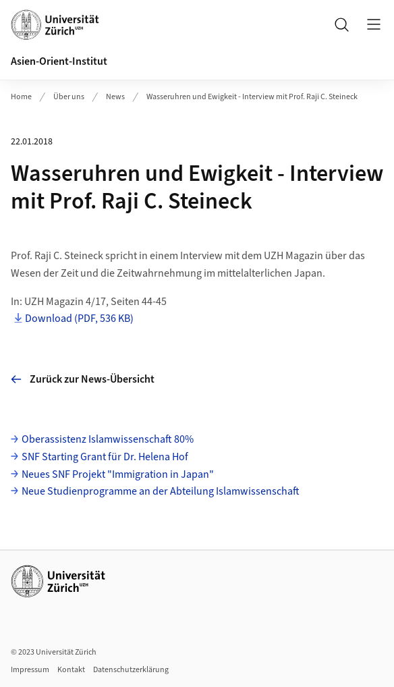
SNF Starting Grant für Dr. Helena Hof (105, 456)
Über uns (68, 97)
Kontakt (71, 670)
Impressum (30, 670)
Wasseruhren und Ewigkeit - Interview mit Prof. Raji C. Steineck (252, 97)
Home (21, 97)
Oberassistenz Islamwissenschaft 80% (108, 439)
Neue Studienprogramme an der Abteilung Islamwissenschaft (161, 491)
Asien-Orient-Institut (59, 61)
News (115, 97)
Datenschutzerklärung (131, 670)
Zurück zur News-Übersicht (82, 379)
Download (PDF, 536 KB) (79, 318)
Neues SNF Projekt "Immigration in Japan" (118, 474)
